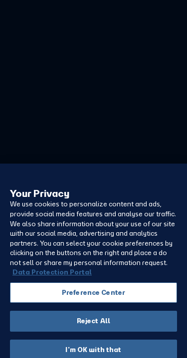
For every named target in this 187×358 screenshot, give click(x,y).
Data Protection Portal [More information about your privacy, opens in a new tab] (52, 281)
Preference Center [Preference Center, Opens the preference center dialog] (93, 301)
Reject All (93, 330)
